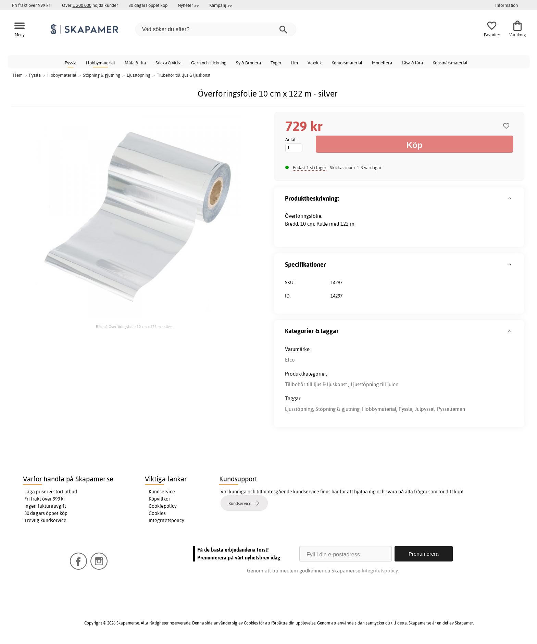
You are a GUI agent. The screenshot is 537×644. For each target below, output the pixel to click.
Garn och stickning (208, 62)
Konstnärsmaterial (450, 62)
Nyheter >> (188, 5)
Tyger (276, 62)
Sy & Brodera (248, 62)
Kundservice (162, 492)
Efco (290, 359)
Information (506, 5)
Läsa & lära (412, 62)
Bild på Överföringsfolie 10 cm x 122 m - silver (134, 326)
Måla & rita (135, 62)
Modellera (382, 62)
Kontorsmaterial (347, 62)
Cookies (157, 513)
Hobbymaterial (100, 62)
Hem (18, 75)
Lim (294, 62)
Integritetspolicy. (380, 570)
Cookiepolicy (163, 506)
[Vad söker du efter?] (215, 29)
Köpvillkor (159, 499)
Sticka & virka (168, 62)
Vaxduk (315, 62)
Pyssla (70, 62)
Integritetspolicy (166, 520)
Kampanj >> (220, 5)
